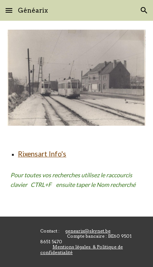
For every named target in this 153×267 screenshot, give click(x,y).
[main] (76, 154)
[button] (9, 10)
